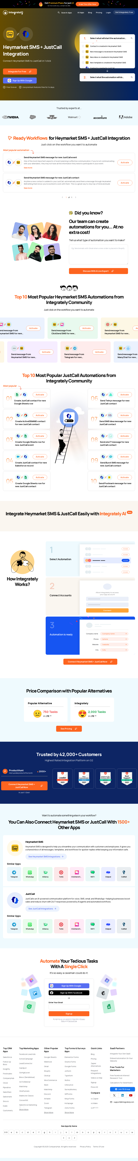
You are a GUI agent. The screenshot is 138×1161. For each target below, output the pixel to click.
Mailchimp (23, 1087)
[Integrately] (13, 12)
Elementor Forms (72, 1057)
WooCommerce (50, 1081)
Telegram (48, 1108)
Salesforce (7, 1057)
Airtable (47, 1099)
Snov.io (6, 1102)
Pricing (99, 12)
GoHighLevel (24, 1073)
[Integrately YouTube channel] (131, 1096)
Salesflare (7, 1092)
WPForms (68, 1094)
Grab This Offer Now (87, 4)
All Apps (80, 12)
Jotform (68, 1071)
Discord (47, 1094)
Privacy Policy (85, 1147)
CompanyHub (8, 1079)
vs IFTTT (94, 1108)
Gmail (46, 1067)
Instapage (69, 1104)
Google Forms (70, 1067)
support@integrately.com (122, 1102)
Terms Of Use (98, 1147)
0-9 (5, 1133)
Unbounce (69, 1085)
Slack (46, 1085)
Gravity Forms (70, 1062)
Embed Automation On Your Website (121, 1060)
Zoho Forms (69, 1108)
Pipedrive (7, 1088)
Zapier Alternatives (96, 1065)
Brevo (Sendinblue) (27, 1078)
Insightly (6, 1069)
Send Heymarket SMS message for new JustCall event (50, 157)
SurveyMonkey (71, 1090)
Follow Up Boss (7, 1063)
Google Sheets (50, 1057)
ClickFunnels (24, 1091)
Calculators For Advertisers (121, 1083)
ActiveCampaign (26, 1059)
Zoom (46, 1104)
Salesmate (7, 1097)
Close (5, 1083)
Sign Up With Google (20, 80)
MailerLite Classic (26, 1096)
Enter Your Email (56, 1003)
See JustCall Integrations (42, 909)
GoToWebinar (24, 1082)
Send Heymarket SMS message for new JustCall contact (51, 177)
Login (108, 12)
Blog (90, 12)
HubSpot (23, 1068)
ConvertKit (23, 1101)
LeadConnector (25, 1064)
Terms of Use (72, 1022)
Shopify (47, 1071)
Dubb (5, 1106)
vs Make (94, 1104)
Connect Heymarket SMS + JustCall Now (90, 662)
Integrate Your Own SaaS (120, 1054)
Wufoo (67, 1081)
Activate (125, 162)
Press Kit (94, 1087)
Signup (93, 1083)
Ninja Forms (69, 1099)
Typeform (69, 1076)
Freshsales (7, 1074)
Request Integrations (96, 1072)
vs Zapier (94, 1099)
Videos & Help (96, 1078)
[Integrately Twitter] (114, 1096)
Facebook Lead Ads (27, 1054)
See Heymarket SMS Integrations (46, 857)
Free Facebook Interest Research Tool (120, 1077)
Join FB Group (122, 1089)
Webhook (48, 1062)
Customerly (8, 1111)
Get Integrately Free (124, 12)
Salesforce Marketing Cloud (28, 1106)
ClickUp (47, 1076)
